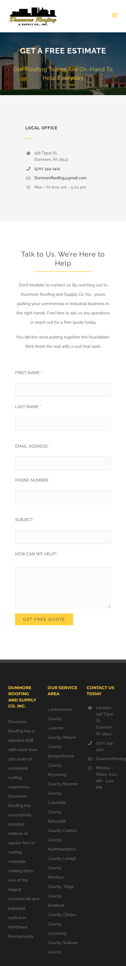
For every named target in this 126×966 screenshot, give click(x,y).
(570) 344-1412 (47, 168)
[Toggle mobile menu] (115, 15)
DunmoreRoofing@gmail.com (60, 178)
